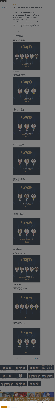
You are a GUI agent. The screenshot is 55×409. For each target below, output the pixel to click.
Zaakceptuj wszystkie (4, 407)
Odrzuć (9, 407)
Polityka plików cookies (14, 407)
